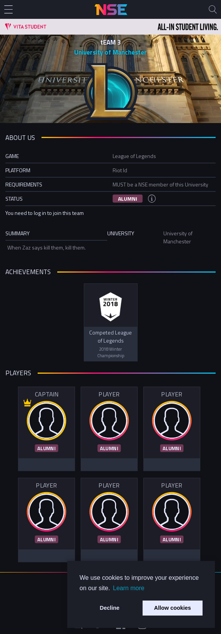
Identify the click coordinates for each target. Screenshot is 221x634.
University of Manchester (110, 52)
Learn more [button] (129, 588)
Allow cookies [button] (172, 608)
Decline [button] (110, 608)
